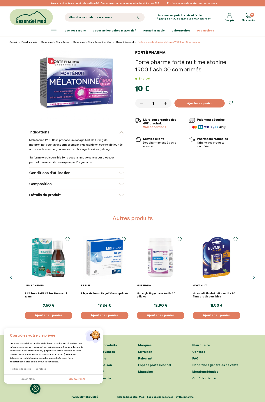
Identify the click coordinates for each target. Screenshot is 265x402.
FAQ (195, 358)
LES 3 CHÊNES (34, 285)
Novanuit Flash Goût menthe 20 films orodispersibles (214, 295)
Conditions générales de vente (215, 365)
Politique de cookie (20, 369)
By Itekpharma (185, 397)
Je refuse (41, 369)
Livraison (145, 352)
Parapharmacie (154, 30)
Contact (198, 352)
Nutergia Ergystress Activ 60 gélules (156, 295)
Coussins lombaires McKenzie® (114, 30)
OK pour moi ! (77, 379)
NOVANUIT (200, 285)
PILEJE (85, 285)
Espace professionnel (154, 365)
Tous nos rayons (68, 30)
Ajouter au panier (199, 103)
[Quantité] (153, 103)
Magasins (145, 372)
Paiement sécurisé (84, 397)
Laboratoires (181, 30)
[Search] (104, 17)
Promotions (205, 30)
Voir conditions (154, 127)
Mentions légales (205, 372)
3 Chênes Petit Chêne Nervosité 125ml (46, 295)
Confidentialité (204, 378)
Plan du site (201, 345)
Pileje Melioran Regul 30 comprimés (104, 293)
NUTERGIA (144, 285)
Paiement (145, 358)
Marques (144, 345)
